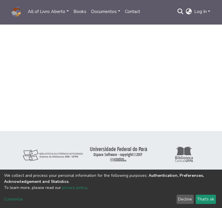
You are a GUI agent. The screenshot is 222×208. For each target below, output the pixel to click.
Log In (200, 11)
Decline (185, 199)
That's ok (205, 199)
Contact (132, 11)
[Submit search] (180, 11)
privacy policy (74, 187)
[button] (189, 11)
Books (79, 11)
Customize (13, 199)
